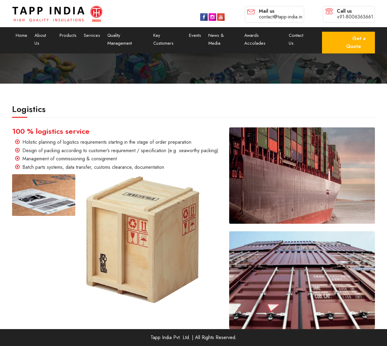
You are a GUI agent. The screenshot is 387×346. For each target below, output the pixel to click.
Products (68, 35)
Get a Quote (356, 42)
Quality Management (119, 39)
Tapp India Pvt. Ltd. (170, 337)
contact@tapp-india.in (280, 16)
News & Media (216, 39)
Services (92, 35)
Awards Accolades (254, 39)
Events (195, 35)
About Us (40, 39)
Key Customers (163, 39)
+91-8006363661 (355, 16)
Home (21, 35)
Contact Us (296, 39)
